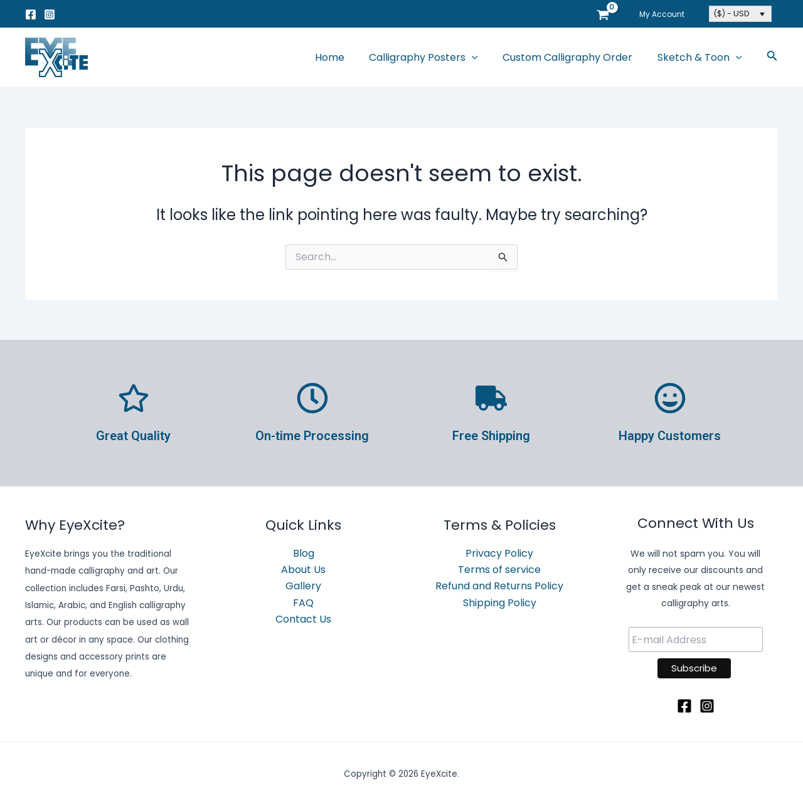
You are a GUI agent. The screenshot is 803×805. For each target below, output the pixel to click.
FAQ (303, 603)
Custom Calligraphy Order (574, 57)
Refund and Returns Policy (499, 586)
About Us (303, 569)
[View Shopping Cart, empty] (612, 14)
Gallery (303, 586)
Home (346, 57)
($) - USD (731, 13)
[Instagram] (49, 14)
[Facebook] (30, 14)
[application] (483, 58)
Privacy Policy (499, 553)
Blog (303, 553)
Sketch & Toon (701, 58)
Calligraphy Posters (435, 58)
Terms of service (499, 569)
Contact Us (303, 619)
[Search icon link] (772, 57)
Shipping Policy (499, 603)
